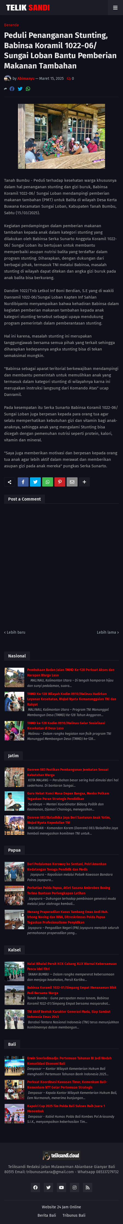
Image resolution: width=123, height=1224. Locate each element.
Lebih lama (106, 632)
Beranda (11, 25)
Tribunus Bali (74, 1215)
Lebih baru (16, 632)
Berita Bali (47, 1215)
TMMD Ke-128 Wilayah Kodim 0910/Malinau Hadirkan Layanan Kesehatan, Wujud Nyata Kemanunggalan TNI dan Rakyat (71, 699)
